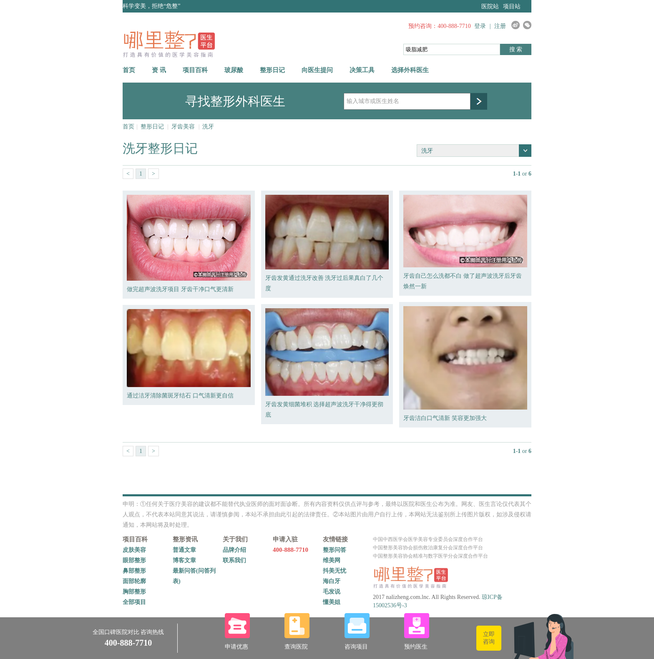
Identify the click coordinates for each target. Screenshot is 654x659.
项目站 (512, 6)
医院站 (490, 6)
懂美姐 (331, 602)
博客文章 (184, 560)
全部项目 (134, 602)
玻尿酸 (233, 70)
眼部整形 (134, 560)
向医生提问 (317, 70)
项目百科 (195, 70)
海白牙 (331, 581)
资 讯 (159, 70)
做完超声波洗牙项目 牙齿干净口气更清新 (180, 289)
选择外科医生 (410, 70)
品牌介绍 (234, 550)
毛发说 (331, 592)
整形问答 (334, 550)
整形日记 (272, 70)
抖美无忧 (334, 571)
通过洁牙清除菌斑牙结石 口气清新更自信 (180, 395)
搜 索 (516, 49)
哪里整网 (169, 44)
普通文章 (184, 550)
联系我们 (234, 560)
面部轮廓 (134, 581)
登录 (480, 26)
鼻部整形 (134, 571)
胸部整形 (134, 592)
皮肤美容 (134, 550)
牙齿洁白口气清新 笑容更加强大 (445, 418)
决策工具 (362, 70)
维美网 (331, 560)
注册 (500, 26)
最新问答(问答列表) (194, 576)
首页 (129, 70)
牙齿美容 (183, 126)
